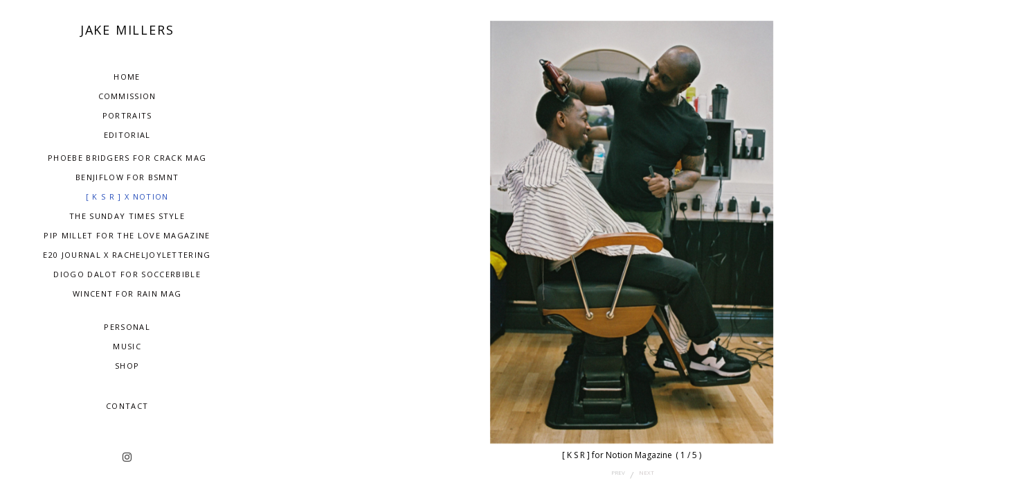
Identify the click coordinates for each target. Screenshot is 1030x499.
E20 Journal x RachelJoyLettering (126, 255)
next (646, 472)
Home (127, 76)
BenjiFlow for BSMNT (127, 177)
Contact (127, 406)
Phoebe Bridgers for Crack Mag (127, 157)
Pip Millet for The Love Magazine (127, 235)
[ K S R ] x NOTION (127, 196)
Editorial (127, 135)
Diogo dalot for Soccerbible (127, 274)
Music (127, 346)
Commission (127, 96)
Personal (127, 327)
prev (618, 472)
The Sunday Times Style (127, 216)
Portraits (127, 115)
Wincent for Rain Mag (127, 293)
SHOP (127, 365)
